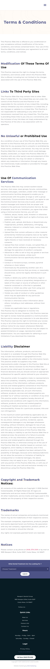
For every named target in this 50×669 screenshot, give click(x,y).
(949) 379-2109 (32, 550)
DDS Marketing (31, 666)
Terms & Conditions (25, 652)
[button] (45, 5)
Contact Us (25, 626)
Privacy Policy (25, 649)
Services (25, 620)
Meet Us (25, 617)
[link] (27, 607)
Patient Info (25, 623)
